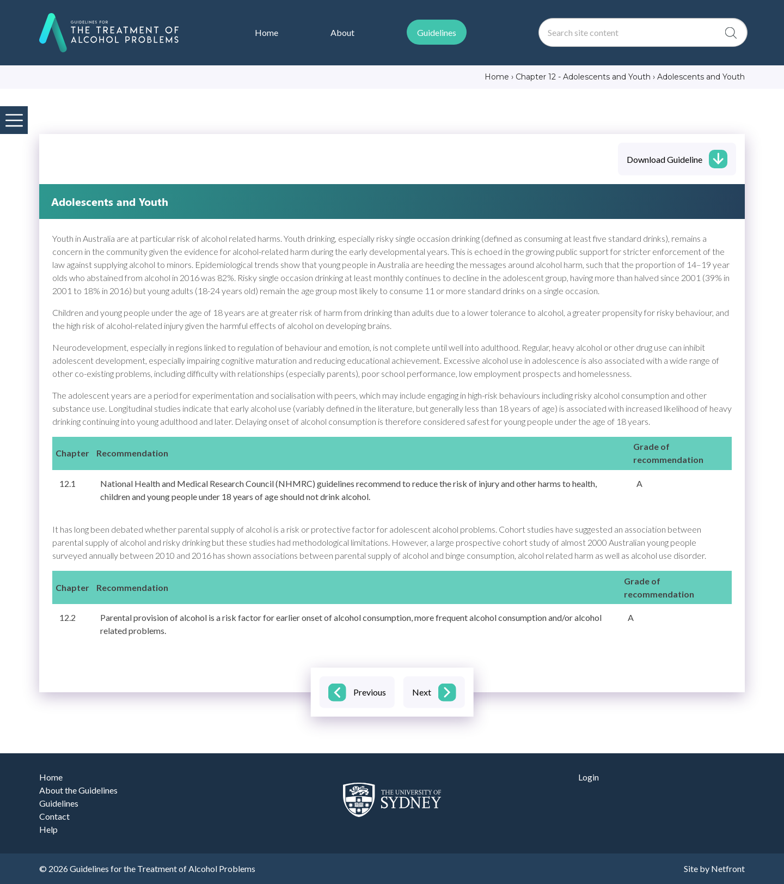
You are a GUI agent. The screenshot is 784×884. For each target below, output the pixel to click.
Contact (54, 816)
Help (48, 829)
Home (51, 777)
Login (588, 777)
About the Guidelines (78, 790)
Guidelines (58, 803)
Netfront (728, 868)
